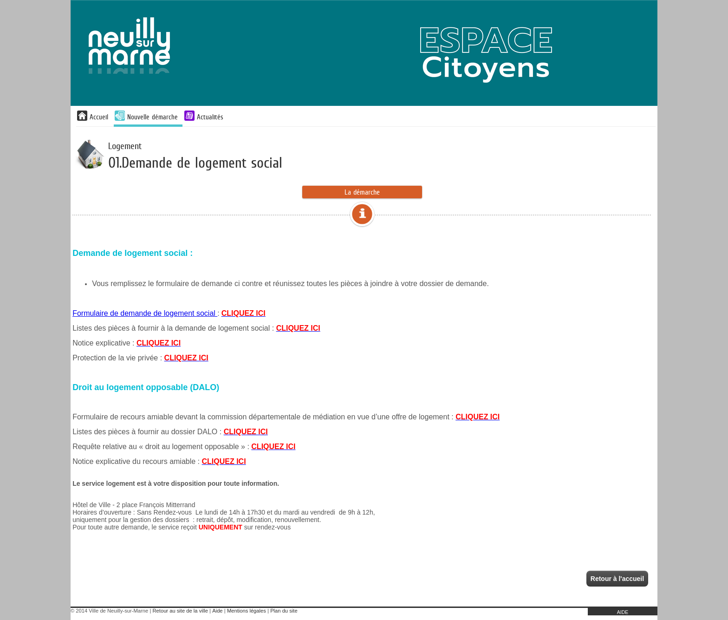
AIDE (623, 612)
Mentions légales (246, 610)
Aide (217, 610)
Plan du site (283, 610)
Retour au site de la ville (180, 610)
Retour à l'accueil (617, 578)
